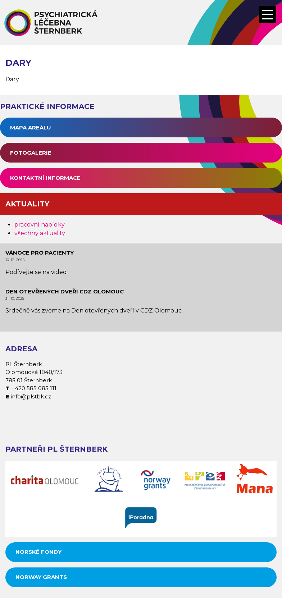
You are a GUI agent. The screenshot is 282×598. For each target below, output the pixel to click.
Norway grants (41, 577)
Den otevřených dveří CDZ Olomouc (64, 291)
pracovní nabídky (39, 224)
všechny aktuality (39, 233)
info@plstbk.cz (31, 396)
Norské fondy (38, 551)
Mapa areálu (30, 127)
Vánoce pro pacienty (39, 252)
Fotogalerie (30, 152)
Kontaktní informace (45, 177)
